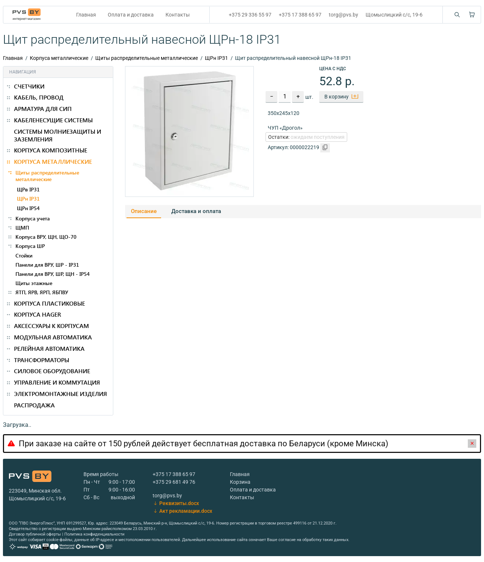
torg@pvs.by (343, 15)
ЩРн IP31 (216, 58)
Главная (86, 15)
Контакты (178, 15)
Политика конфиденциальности (94, 534)
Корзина (240, 482)
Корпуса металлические (59, 58)
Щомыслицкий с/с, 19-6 (394, 15)
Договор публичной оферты (35, 534)
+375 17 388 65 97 (300, 15)
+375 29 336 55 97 (250, 15)
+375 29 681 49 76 (174, 482)
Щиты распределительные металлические (146, 58)
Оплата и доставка (131, 15)
